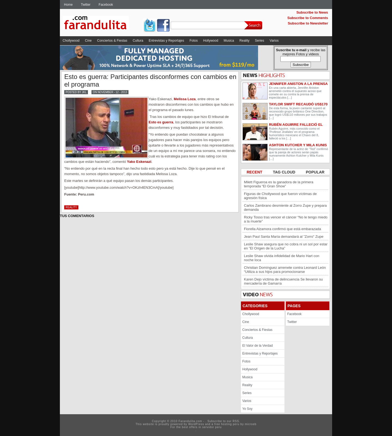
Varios (274, 40)
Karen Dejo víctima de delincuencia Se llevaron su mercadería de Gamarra (283, 281)
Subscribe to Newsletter (308, 23)
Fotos (193, 40)
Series (259, 40)
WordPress (196, 424)
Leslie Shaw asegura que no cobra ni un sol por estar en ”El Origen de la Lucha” (285, 246)
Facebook (106, 5)
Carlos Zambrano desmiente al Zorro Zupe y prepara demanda (285, 207)
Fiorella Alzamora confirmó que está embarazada (282, 229)
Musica (229, 40)
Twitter (85, 5)
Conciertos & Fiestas (112, 40)
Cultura (138, 40)
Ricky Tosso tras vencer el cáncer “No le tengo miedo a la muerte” (285, 219)
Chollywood (71, 40)
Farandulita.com (102, 24)
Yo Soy (247, 409)
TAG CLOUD (284, 172)
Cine (88, 40)
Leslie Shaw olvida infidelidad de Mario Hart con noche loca (281, 258)
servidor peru (212, 427)
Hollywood (210, 40)
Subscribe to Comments (307, 18)
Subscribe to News (312, 12)
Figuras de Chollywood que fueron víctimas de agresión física (280, 196)
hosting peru (230, 424)
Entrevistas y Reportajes (166, 40)
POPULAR (315, 172)
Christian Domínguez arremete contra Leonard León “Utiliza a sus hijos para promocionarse (285, 270)
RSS (236, 421)
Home (68, 5)
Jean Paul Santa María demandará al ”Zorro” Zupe (283, 236)
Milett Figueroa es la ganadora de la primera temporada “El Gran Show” (278, 184)
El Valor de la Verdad (257, 345)
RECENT (255, 172)
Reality (245, 40)
